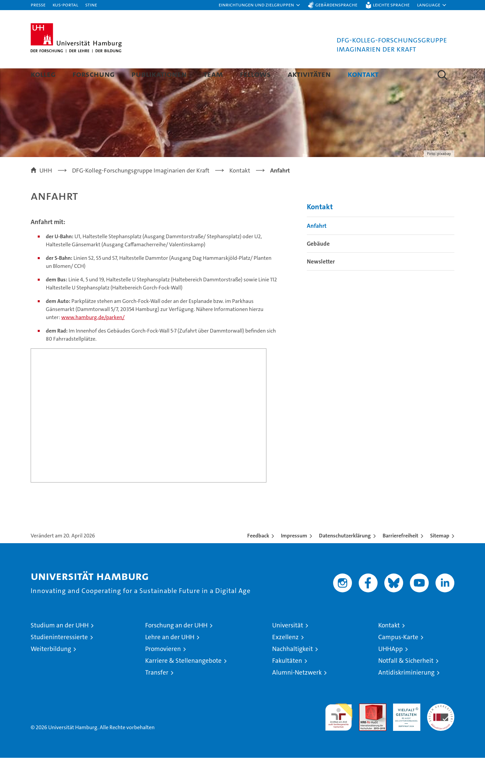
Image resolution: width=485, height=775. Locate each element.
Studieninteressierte (59, 654)
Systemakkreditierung (440, 724)
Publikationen (159, 74)
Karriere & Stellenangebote (183, 678)
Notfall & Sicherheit (405, 678)
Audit (365, 724)
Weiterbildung (51, 666)
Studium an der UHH (60, 642)
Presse (38, 4)
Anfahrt (316, 243)
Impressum (294, 552)
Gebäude (318, 261)
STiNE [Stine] (91, 4)
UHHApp (390, 666)
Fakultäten (287, 678)
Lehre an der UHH (169, 654)
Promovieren (163, 666)
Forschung (93, 74)
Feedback (258, 552)
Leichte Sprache (391, 4)
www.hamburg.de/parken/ (93, 334)
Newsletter (321, 278)
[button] (260, 5)
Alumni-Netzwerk (297, 689)
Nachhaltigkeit (292, 666)
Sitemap (439, 552)
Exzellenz (285, 654)
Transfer (156, 689)
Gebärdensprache (336, 4)
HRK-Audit (405, 724)
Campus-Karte (398, 654)
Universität (287, 642)
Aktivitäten (309, 74)
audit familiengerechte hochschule (338, 731)
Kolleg (43, 74)
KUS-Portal (65, 4)
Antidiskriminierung (406, 689)
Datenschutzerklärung (345, 552)
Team (213, 74)
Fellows (255, 74)
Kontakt (363, 74)
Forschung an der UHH (176, 642)
